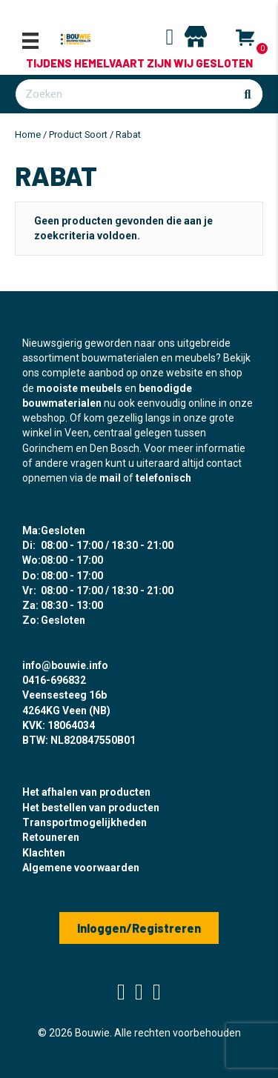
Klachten (43, 853)
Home (28, 134)
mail (110, 478)
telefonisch (163, 478)
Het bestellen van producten (90, 808)
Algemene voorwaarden (80, 868)
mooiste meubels (79, 388)
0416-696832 (54, 680)
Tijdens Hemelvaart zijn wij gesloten (139, 63)
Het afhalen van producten (86, 792)
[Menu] (30, 40)
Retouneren (50, 837)
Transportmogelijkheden (84, 822)
